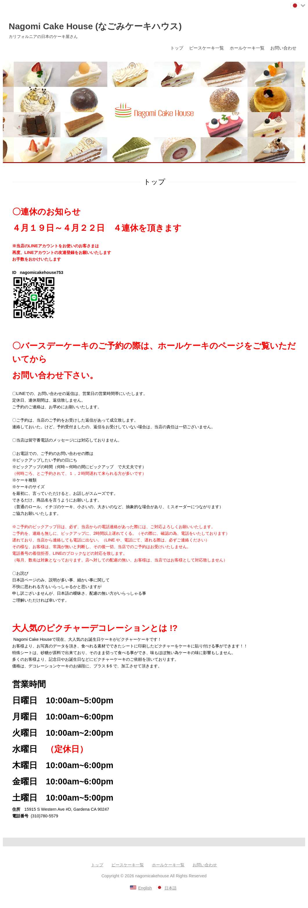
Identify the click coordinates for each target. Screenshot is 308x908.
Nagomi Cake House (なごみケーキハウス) (95, 26)
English (145, 888)
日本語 (170, 888)
